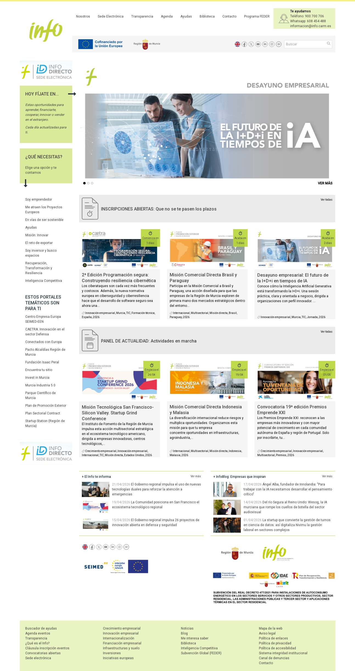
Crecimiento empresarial (122, 628)
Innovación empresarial (121, 633)
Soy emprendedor (38, 199)
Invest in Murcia (37, 378)
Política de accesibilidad (277, 648)
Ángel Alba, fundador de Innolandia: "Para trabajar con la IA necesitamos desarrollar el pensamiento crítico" (288, 489)
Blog (184, 633)
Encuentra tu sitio (38, 370)
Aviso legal (267, 633)
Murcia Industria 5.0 (40, 385)
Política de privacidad (275, 643)
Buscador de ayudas (41, 628)
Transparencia (142, 16)
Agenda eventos (37, 633)
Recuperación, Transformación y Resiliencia (38, 268)
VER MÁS (325, 183)
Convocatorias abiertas (43, 653)
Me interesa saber (194, 638)
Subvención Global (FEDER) (201, 653)
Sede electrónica (38, 658)
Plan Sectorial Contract (42, 413)
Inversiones (112, 653)
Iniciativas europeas (118, 658)
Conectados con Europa (43, 342)
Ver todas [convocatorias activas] (326, 199)
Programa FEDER (257, 16)
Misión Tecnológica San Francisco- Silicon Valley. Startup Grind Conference (118, 413)
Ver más (196, 476)
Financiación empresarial (122, 643)
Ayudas (186, 16)
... (85, 183)
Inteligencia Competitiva (43, 281)
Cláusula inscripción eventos (47, 648)
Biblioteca (207, 16)
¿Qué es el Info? (37, 643)
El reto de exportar (39, 243)
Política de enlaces (273, 638)
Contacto (229, 16)
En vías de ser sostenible (44, 220)
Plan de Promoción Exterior (45, 406)
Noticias (187, 628)
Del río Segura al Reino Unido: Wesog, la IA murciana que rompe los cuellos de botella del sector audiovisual (285, 507)
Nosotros (83, 16)
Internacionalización (118, 638)
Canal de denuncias (274, 658)
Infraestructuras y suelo (121, 648)
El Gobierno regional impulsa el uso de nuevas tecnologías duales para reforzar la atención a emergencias (156, 489)
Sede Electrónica (111, 16)
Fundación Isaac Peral (42, 362)
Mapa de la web (270, 628)
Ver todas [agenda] (326, 331)
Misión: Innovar (36, 235)
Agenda (167, 16)
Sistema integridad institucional (283, 653)
